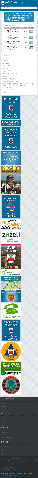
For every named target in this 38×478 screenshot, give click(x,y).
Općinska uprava (5, 432)
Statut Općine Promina (6, 437)
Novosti (3, 403)
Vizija (2, 420)
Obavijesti (3, 406)
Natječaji (3, 408)
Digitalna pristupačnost (11, 475)
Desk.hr (3, 475)
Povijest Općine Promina (7, 423)
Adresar (3, 451)
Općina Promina (5, 446)
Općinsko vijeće (5, 435)
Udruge (3, 425)
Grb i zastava (4, 440)
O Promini (3, 418)
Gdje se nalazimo (5, 454)
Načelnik (3, 449)
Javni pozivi (21, 23)
